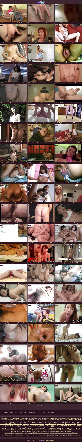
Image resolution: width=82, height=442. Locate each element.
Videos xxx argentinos (19, 419)
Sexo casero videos (30, 419)
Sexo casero (54, 429)
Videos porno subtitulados (39, 425)
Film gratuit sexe (12, 435)
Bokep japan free (75, 435)
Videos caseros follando (42, 419)
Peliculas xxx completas (71, 428)
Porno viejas (26, 424)
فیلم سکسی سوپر (52, 435)
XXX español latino (46, 429)
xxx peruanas (12, 418)
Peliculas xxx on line (58, 427)
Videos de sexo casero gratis (62, 418)
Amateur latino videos (50, 424)
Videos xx (40, 421)
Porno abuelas (52, 419)
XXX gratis (61, 429)
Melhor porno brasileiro (23, 435)
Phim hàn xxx (43, 435)
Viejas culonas (4, 418)
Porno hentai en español (7, 419)
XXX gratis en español (31, 421)
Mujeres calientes (69, 422)
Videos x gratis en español (46, 427)
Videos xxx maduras (49, 418)
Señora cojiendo (51, 425)
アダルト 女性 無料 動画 (64, 435)
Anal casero (67, 421)
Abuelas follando (69, 429)
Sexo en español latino (70, 427)
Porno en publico (30, 431)
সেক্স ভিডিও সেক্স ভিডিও (43, 433)
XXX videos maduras (19, 421)
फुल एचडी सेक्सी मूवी (34, 435)
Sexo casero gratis (30, 428)
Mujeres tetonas (9, 421)
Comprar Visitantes (50, 440)
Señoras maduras (21, 425)
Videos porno (59, 425)
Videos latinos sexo (34, 427)
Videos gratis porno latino (42, 431)
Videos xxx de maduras (11, 427)
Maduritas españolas (28, 418)
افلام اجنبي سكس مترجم (30, 433)
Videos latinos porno (47, 422)
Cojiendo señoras (59, 421)
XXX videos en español (17, 429)
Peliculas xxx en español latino (41, 2)
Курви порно (7, 433)
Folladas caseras (21, 428)
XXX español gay (38, 418)
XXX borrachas (18, 424)
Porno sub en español (70, 424)
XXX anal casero (12, 428)
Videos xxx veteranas (10, 425)
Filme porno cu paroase (17, 433)
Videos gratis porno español (56, 431)
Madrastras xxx (36, 429)
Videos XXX (29, 425)
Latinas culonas (60, 424)
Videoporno (53, 433)
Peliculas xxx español (75, 418)
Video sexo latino (9, 422)
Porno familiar (52, 428)
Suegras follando (69, 419)
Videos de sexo (60, 428)
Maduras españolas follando (37, 424)
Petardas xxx (27, 429)
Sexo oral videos (21, 431)
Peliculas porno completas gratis (23, 422)
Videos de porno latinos (42, 428)
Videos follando (9, 424)
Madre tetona (19, 418)
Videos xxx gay (60, 419)
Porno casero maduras (48, 421)
